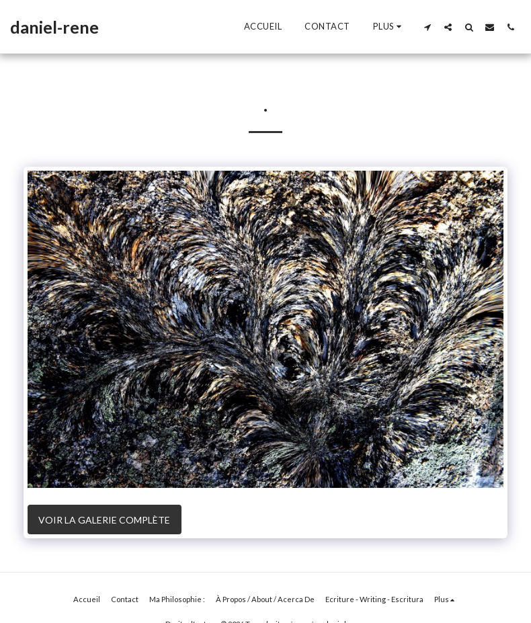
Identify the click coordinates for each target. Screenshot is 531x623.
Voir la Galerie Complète (104, 520)
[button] (427, 27)
